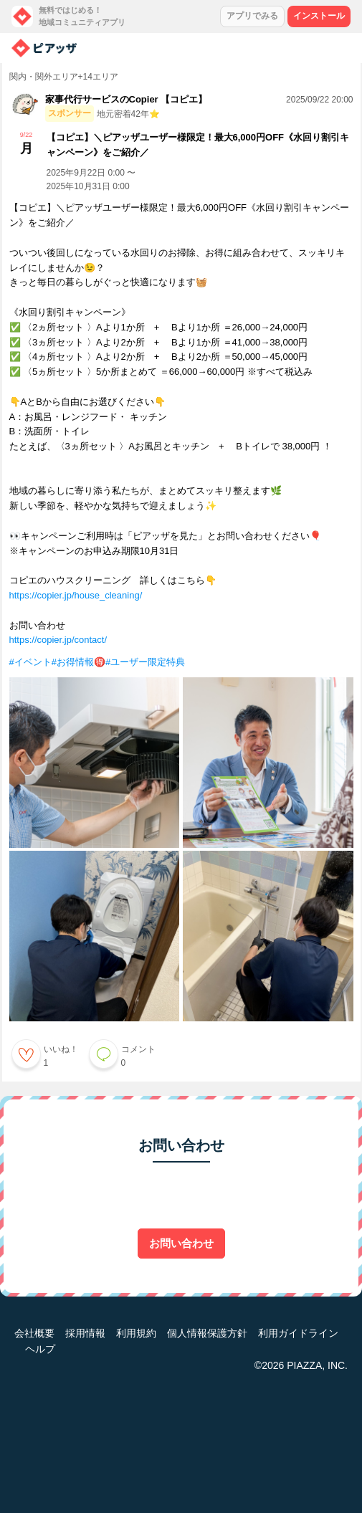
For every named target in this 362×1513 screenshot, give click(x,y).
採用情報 (85, 1333)
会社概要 (34, 1333)
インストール (319, 16)
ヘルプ (40, 1349)
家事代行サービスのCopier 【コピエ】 (126, 99)
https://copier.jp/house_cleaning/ (76, 595)
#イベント (30, 662)
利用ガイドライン (298, 1333)
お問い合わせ (181, 1243)
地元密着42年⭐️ (128, 114)
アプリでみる (252, 16)
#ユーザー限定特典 (145, 662)
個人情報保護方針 (207, 1333)
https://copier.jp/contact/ (58, 639)
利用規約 (136, 1333)
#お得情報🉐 (78, 662)
